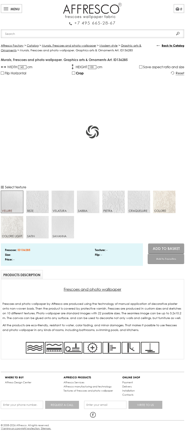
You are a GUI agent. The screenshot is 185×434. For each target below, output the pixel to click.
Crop (78, 73)
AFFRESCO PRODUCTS (77, 377)
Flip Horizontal (13, 73)
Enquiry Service (92, 21)
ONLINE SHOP (131, 377)
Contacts (127, 394)
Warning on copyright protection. (20, 428)
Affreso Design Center (18, 382)
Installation (128, 390)
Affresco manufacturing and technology (88, 386)
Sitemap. (46, 428)
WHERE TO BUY (14, 377)
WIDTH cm (19, 67)
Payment (127, 382)
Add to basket (166, 248)
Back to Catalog (173, 45)
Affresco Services (74, 382)
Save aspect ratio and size (161, 67)
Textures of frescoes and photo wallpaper (88, 390)
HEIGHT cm (89, 67)
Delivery (127, 386)
